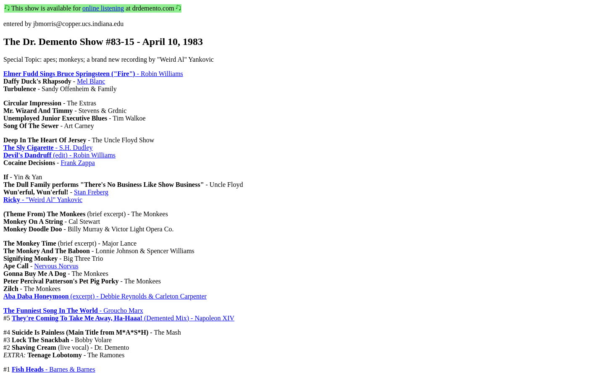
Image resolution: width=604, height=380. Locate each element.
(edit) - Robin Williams (59, 155)
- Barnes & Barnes (53, 369)
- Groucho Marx (73, 310)
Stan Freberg (91, 192)
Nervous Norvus (56, 266)
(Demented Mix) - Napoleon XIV (123, 318)
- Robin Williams (93, 73)
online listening (103, 8)
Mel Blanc (91, 81)
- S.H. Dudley (48, 147)
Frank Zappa (77, 162)
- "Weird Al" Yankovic (42, 199)
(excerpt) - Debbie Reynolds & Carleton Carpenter (105, 296)
